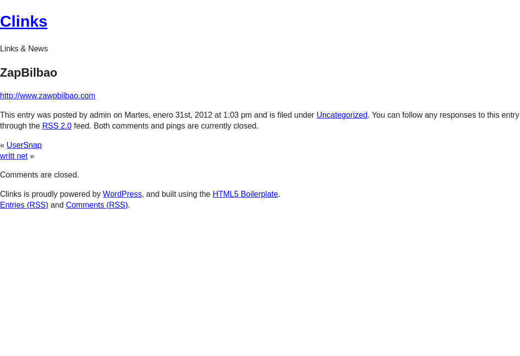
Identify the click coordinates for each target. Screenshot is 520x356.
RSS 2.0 (57, 126)
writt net (14, 156)
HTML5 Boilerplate (245, 194)
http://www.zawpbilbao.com (47, 95)
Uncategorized (341, 115)
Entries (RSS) (24, 205)
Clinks (23, 21)
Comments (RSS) (97, 205)
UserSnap (24, 145)
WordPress (122, 194)
